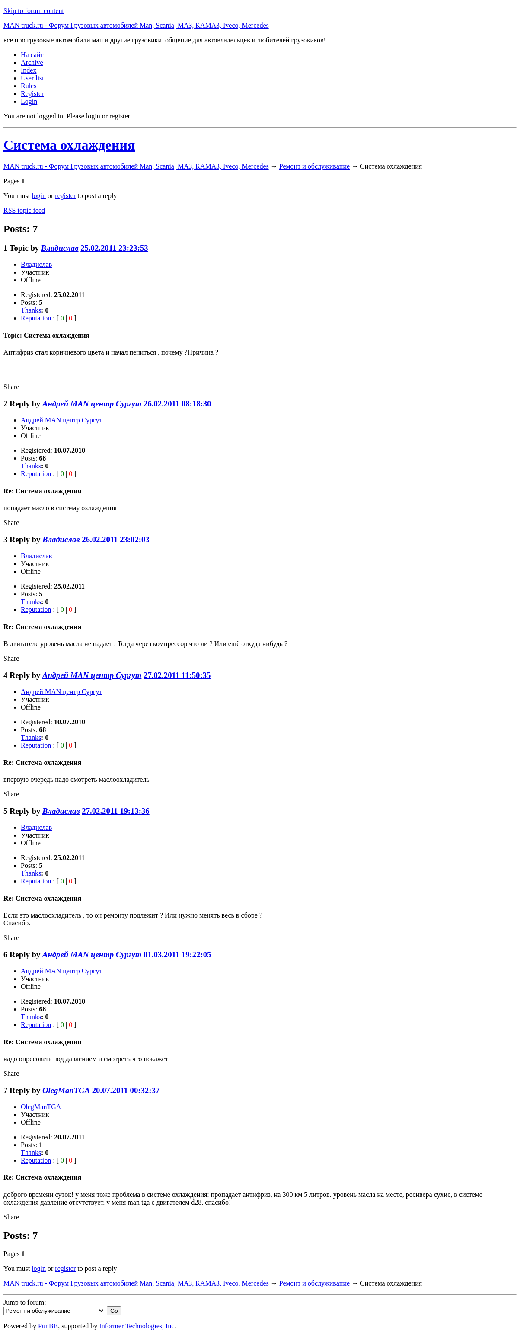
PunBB (48, 1326)
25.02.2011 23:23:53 (114, 248)
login (39, 195)
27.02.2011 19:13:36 (115, 811)
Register (32, 93)
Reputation (36, 318)
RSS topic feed (24, 210)
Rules (28, 86)
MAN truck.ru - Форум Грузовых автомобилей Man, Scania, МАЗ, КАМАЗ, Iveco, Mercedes (136, 25)
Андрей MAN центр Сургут (91, 403)
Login (29, 101)
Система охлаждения (69, 145)
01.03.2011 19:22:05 (177, 954)
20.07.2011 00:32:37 (126, 1090)
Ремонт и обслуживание (314, 166)
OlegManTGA (66, 1090)
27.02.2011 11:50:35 (177, 675)
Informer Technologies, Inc (136, 1326)
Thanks (31, 310)
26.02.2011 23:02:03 (115, 539)
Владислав (60, 248)
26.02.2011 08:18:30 (177, 403)
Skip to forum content (33, 10)
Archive (32, 62)
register (65, 195)
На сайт (32, 54)
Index (28, 70)
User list (32, 78)
